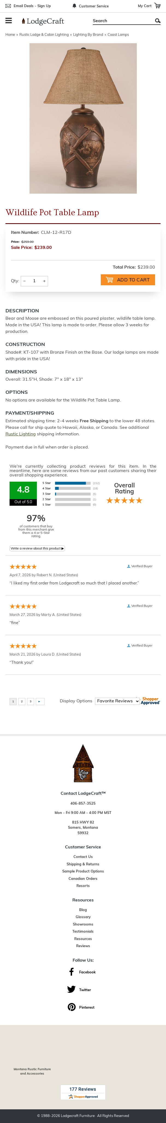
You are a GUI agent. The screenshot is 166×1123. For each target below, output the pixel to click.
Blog (83, 910)
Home (10, 35)
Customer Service (94, 6)
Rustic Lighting (20, 434)
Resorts (83, 886)
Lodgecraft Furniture (78, 1116)
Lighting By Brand (88, 35)
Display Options (76, 701)
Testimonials (83, 931)
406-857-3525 (83, 803)
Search (158, 20)
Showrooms (83, 924)
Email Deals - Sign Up (32, 6)
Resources (83, 939)
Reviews (83, 946)
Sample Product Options (83, 871)
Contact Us (83, 857)
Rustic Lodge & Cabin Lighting (44, 35)
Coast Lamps (118, 35)
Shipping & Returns (83, 864)
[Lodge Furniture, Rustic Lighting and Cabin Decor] (46, 21)
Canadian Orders (83, 879)
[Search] (120, 21)
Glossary (83, 917)
